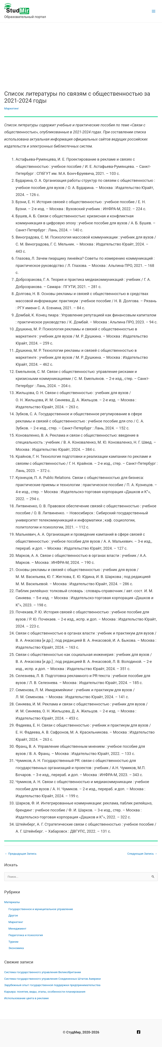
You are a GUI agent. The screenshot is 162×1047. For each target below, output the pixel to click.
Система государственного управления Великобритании (42, 972)
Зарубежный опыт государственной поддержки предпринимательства (52, 985)
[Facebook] (138, 1032)
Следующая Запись (142, 853)
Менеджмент (17, 928)
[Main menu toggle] (153, 11)
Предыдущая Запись (20, 853)
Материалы (12, 902)
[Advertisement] (81, 54)
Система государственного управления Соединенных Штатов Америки (52, 978)
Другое (13, 915)
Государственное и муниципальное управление (40, 909)
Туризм (13, 941)
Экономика (16, 948)
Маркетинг (11, 108)
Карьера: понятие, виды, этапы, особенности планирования (44, 991)
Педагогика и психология (25, 935)
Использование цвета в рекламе (26, 998)
